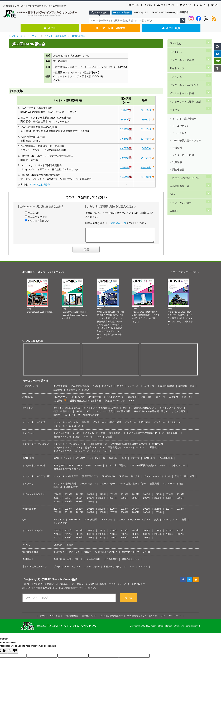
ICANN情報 (157, 446)
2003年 (158, 500)
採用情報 (184, 12)
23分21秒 (146, 129)
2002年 (169, 500)
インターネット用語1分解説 (107, 425)
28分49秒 (146, 177)
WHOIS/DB (74, 522)
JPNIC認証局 (90, 522)
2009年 (90, 500)
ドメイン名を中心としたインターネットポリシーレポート (83, 453)
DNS (95, 388)
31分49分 (146, 167)
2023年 (68, 497)
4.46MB (124, 148)
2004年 (146, 500)
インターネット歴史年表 (66, 479)
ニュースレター (180, 102)
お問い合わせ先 (117, 223)
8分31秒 (146, 119)
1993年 (146, 540)
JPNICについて (170, 522)
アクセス (186, 5)
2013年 (180, 497)
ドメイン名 (176, 65)
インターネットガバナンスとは (69, 446)
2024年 (57, 497)
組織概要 (132, 399)
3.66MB (124, 138)
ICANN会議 (149, 460)
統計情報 (58, 392)
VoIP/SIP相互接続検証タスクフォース (149, 468)
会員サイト (28, 562)
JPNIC (50, 28)
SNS (132, 569)
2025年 (57, 533)
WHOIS (173, 151)
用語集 (85, 425)
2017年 (135, 497)
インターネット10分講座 (137, 425)
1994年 (135, 540)
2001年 (180, 500)
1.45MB (124, 177)
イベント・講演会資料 (55, 36)
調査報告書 (178, 123)
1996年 (113, 540)
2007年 (113, 500)
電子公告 (160, 399)
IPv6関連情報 (60, 388)
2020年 (102, 497)
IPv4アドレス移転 (80, 388)
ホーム (133, 5)
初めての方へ (60, 399)
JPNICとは (175, 42)
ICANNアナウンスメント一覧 (90, 460)
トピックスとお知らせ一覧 (184, 128)
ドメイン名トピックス (94, 435)
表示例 (69, 547)
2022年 (79, 497)
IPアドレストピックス (171, 410)
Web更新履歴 (29, 511)
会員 (156, 522)
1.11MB (124, 129)
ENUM (98, 468)
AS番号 (87, 554)
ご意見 (108, 439)
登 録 (128, 600)
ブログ (57, 569)
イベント (88, 439)
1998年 (79, 504)
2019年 (113, 497)
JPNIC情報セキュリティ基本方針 (141, 618)
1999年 (68, 504)
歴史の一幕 (180, 479)
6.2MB (124, 110)
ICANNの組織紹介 (40, 184)
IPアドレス (175, 48)
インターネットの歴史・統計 (185, 82)
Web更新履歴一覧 (179, 134)
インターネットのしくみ (66, 425)
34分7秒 (146, 148)
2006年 (124, 500)
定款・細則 (146, 399)
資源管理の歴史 (90, 479)
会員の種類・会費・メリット (68, 562)
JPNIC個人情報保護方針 (111, 618)
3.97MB (124, 157)
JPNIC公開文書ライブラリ (186, 106)
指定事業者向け (30, 554)
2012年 (57, 500)
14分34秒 (146, 157)
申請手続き (59, 554)
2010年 (79, 500)
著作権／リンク (89, 618)
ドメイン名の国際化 (115, 468)
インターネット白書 (183, 115)
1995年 (124, 540)
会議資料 (177, 110)
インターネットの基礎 (182, 53)
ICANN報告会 (78, 36)
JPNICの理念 (77, 399)
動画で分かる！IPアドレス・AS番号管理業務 (76, 417)
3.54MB (124, 167)
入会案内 (173, 399)
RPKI (88, 468)
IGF (102, 450)
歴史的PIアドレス (130, 554)
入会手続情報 (93, 562)
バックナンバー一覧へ (185, 274)
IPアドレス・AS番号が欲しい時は (101, 410)
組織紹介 (113, 460)
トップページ (15, 36)
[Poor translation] (12, 653)
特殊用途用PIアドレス (106, 554)
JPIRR (120, 388)
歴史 (124, 460)
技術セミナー (178, 468)
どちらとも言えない (38, 220)
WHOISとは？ (141, 12)
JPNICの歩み (108, 479)
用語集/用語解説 (166, 388)
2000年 (57, 504)
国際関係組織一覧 (98, 446)
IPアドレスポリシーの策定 (99, 414)
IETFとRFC (59, 468)
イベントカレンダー (180, 145)
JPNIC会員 (171, 28)
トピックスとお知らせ (33, 497)
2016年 (146, 497)
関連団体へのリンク (115, 403)
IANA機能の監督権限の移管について (129, 446)
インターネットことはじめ (167, 425)
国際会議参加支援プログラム (68, 471)
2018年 (124, 497)
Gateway (58, 547)
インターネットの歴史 (77, 392)
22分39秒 (146, 110)
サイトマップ (165, 5)
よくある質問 (178, 414)
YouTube (143, 569)
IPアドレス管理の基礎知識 (67, 410)
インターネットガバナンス (184, 71)
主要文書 (135, 460)
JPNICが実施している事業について (106, 399)
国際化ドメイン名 (62, 439)
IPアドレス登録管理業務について (139, 410)
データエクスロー (170, 435)
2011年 (68, 500)
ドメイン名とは (61, 435)
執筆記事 (177, 119)
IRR (71, 468)
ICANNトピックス (63, 460)
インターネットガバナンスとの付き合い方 (75, 450)
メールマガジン (180, 98)
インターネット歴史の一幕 (67, 428)
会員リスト (187, 399)
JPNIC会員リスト (130, 562)
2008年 (102, 500)
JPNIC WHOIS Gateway (164, 12)
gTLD (76, 435)
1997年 (90, 504)
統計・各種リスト (62, 414)
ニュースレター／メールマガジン (133, 522)
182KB (124, 119)
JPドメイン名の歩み (129, 479)
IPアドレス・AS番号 (110, 28)
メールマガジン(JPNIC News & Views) (46, 582)
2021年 (90, 497)
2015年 (158, 497)
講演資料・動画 (186, 388)
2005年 (135, 500)
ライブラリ (33, 36)
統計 (77, 439)
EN (214, 5)
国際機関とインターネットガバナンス (127, 450)
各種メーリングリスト (115, 569)
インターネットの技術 (182, 77)
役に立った (33, 212)
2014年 (169, 497)
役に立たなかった (37, 216)
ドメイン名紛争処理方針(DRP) (142, 435)
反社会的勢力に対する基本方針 (85, 403)
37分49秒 (146, 138)
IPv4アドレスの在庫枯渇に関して (151, 414)
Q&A (148, 5)
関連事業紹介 (116, 435)
